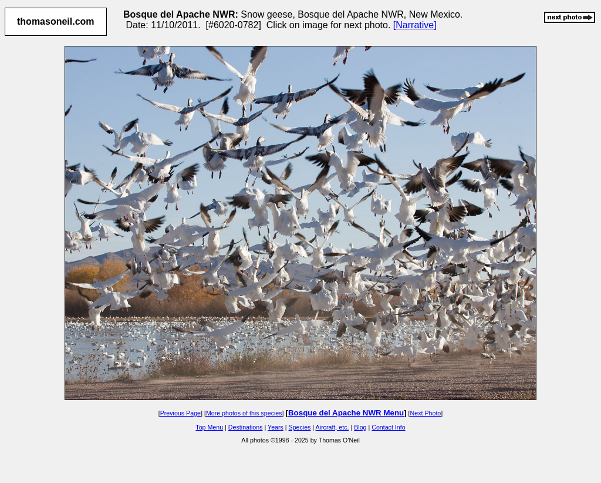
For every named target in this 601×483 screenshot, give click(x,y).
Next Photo (425, 413)
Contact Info (388, 427)
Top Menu (209, 427)
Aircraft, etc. (332, 427)
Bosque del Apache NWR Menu (346, 412)
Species (300, 427)
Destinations (245, 427)
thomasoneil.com (55, 21)
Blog (360, 427)
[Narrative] (415, 25)
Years (275, 427)
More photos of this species (244, 413)
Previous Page (180, 413)
